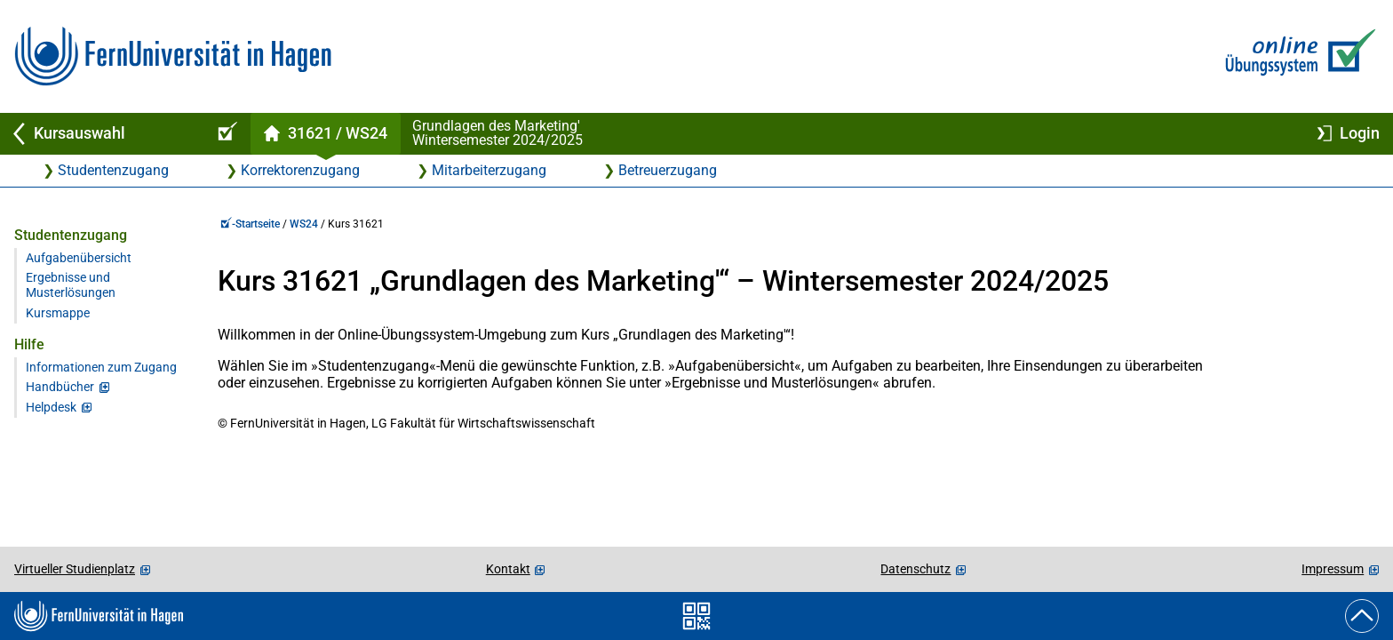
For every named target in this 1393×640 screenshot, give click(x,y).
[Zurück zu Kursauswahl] (99, 134)
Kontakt (508, 569)
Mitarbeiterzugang (489, 170)
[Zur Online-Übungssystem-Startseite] (1296, 56)
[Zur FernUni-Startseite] (172, 56)
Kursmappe (58, 313)
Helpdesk (51, 407)
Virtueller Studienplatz (74, 569)
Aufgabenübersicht (78, 258)
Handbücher (60, 387)
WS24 (304, 224)
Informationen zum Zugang (101, 367)
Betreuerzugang (667, 170)
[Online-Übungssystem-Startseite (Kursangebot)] (225, 134)
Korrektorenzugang (300, 170)
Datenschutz (915, 569)
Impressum (1332, 569)
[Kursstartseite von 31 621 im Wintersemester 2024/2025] (325, 134)
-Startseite (250, 224)
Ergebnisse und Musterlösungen (70, 285)
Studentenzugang (113, 170)
